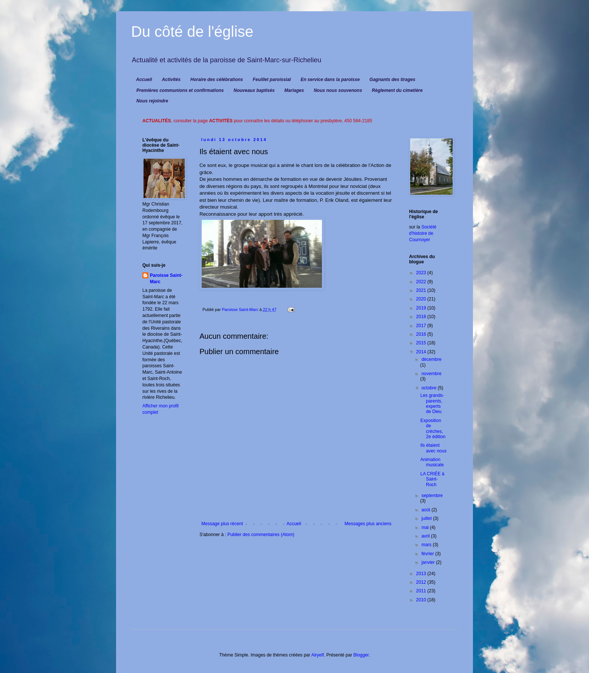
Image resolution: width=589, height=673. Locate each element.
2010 (421, 599)
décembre (431, 359)
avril (426, 536)
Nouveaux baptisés (254, 90)
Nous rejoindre (152, 101)
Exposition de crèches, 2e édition (433, 428)
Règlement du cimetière (397, 90)
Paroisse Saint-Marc (166, 278)
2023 (421, 272)
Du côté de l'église (192, 31)
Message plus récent (222, 523)
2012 (421, 582)
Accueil (144, 79)
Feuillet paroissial (272, 79)
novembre (431, 373)
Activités (171, 79)
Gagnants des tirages (392, 79)
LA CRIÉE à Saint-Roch (432, 479)
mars (427, 544)
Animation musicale (432, 462)
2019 (421, 308)
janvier (428, 562)
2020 (421, 299)
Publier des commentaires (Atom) (260, 534)
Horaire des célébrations (216, 79)
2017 (421, 325)
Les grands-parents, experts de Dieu (432, 403)
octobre (429, 388)
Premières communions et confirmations (180, 90)
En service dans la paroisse (330, 79)
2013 (421, 573)
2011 (421, 590)
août (426, 509)
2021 (421, 290)
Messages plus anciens (367, 523)
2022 (421, 281)
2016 (421, 334)
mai (425, 527)
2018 (421, 316)
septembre (432, 495)
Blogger (361, 655)
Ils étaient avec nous (433, 448)
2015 (421, 343)
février (428, 553)
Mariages (294, 90)
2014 (421, 352)
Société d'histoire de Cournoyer (422, 233)
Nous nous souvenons (338, 90)
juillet (427, 518)
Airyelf (317, 655)
